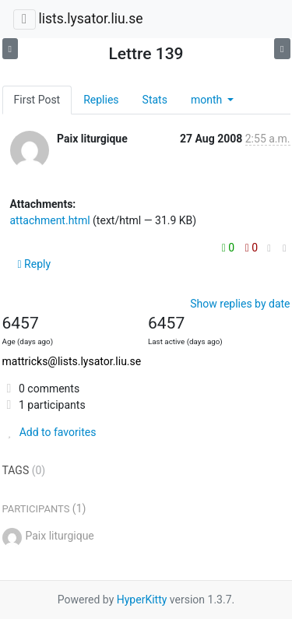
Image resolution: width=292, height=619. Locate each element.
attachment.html (50, 220)
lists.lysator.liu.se (90, 18)
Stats (154, 99)
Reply (34, 264)
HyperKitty (142, 599)
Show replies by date (240, 303)
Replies (100, 99)
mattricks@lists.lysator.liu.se (72, 361)
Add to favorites (49, 432)
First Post (37, 99)
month (208, 99)
